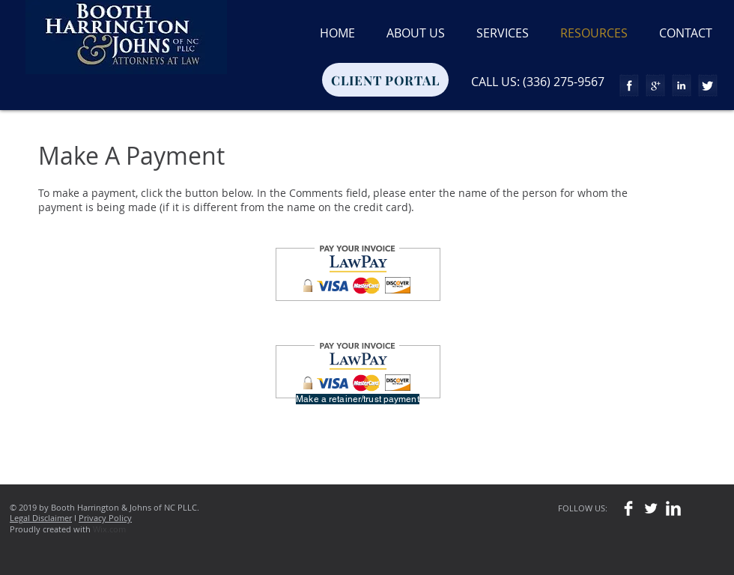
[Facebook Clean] (628, 508)
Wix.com (109, 529)
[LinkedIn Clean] (673, 508)
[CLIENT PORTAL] (385, 80)
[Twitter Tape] (708, 85)
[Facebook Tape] (629, 85)
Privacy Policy (105, 517)
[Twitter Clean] (650, 508)
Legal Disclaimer (41, 517)
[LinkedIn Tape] (681, 85)
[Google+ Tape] (655, 85)
